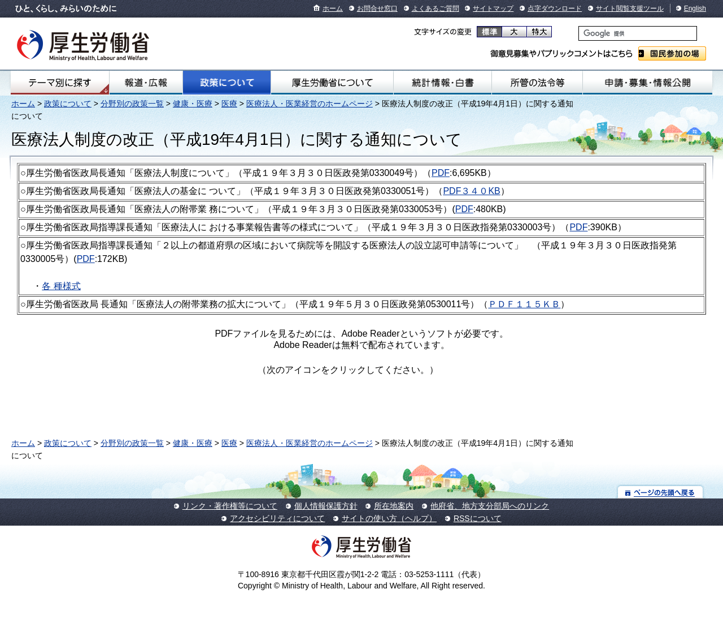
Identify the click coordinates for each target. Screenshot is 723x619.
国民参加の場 (672, 53)
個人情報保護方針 (326, 505)
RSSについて (478, 518)
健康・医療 (192, 103)
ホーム (333, 8)
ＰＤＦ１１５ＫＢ (524, 304)
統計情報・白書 (442, 82)
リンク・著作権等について (229, 505)
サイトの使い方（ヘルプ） (389, 518)
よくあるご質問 (435, 8)
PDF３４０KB (471, 191)
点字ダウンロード (555, 8)
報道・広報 (146, 82)
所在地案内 (393, 505)
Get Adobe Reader (474, 373)
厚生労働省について (332, 82)
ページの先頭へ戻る (660, 492)
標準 (489, 32)
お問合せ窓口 (377, 8)
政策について (226, 82)
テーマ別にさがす (60, 83)
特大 (539, 32)
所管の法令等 (537, 82)
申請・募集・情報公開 (647, 82)
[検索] (637, 33)
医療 (229, 103)
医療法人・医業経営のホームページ (309, 103)
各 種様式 (61, 286)
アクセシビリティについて (277, 518)
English (695, 8)
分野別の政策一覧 (132, 103)
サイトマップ (493, 8)
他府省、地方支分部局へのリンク (489, 505)
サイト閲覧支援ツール (630, 8)
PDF (441, 173)
